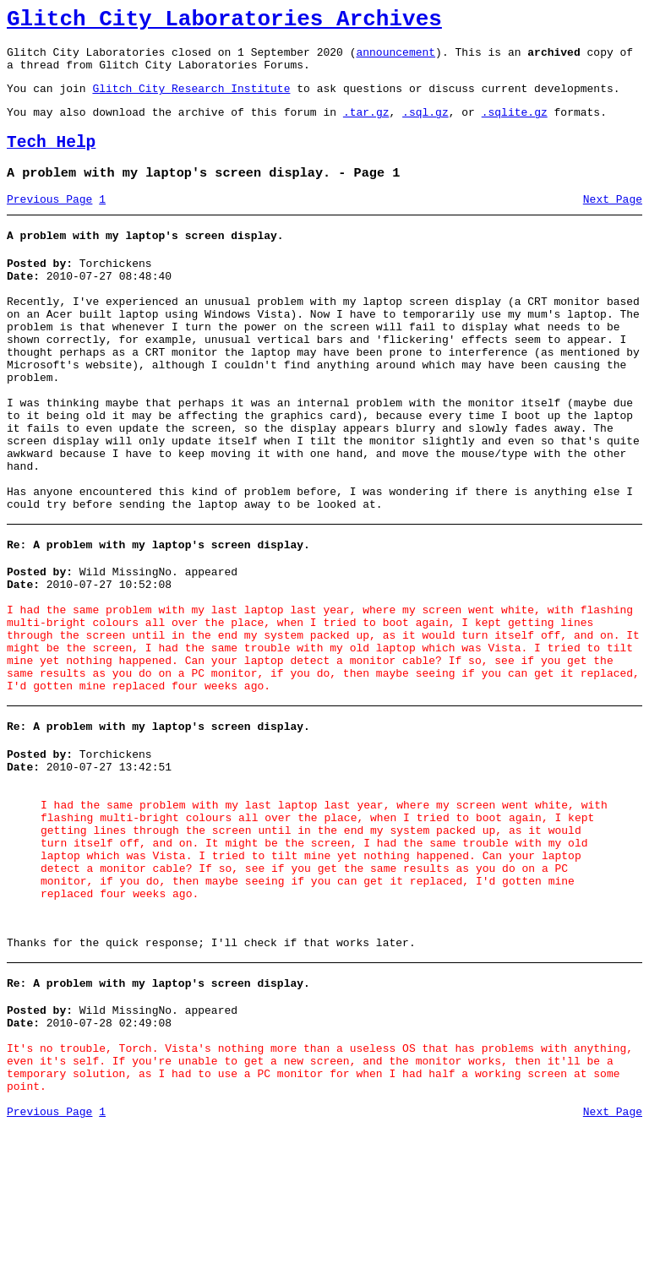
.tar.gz (366, 126)
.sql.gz (425, 126)
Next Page (612, 222)
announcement (395, 59)
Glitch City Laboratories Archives (224, 22)
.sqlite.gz (515, 126)
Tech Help (51, 160)
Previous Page (49, 222)
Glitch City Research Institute (191, 100)
